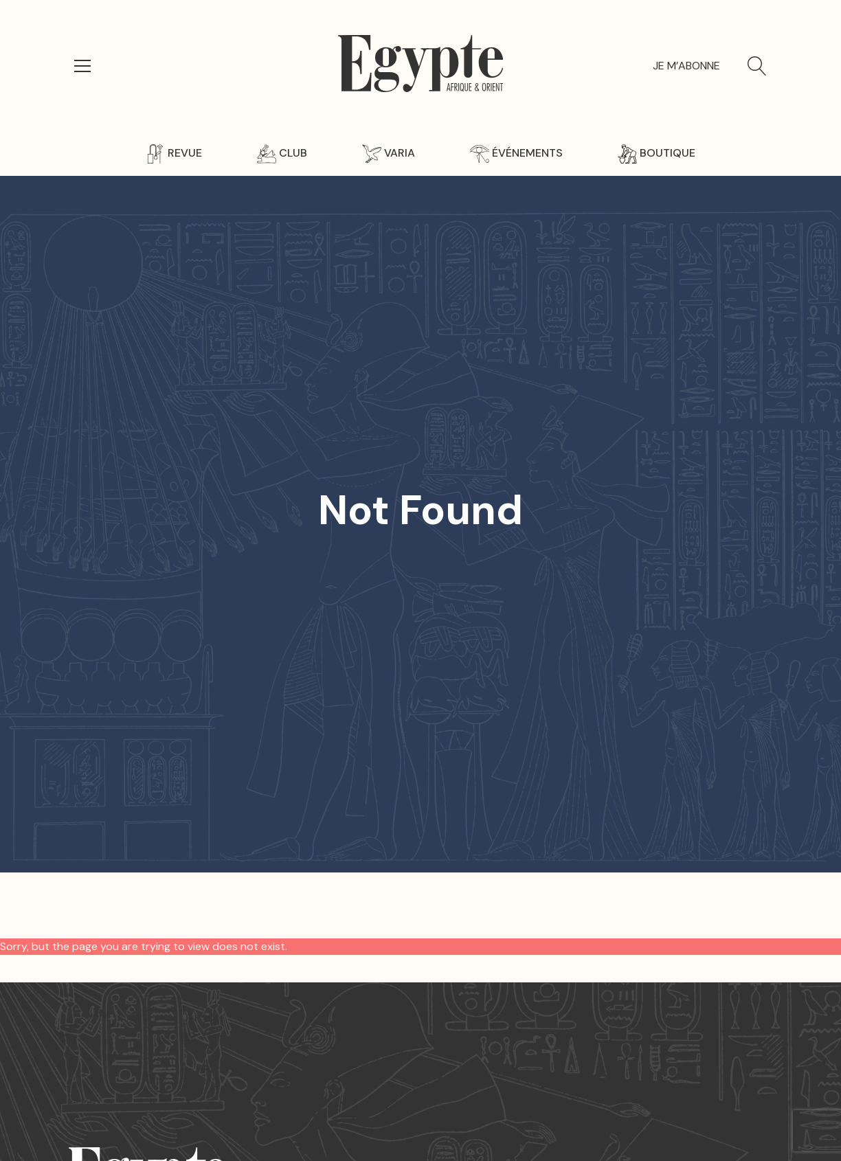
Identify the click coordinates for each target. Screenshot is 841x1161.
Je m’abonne (686, 65)
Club (282, 153)
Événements (516, 153)
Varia (388, 153)
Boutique (656, 153)
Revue (174, 153)
